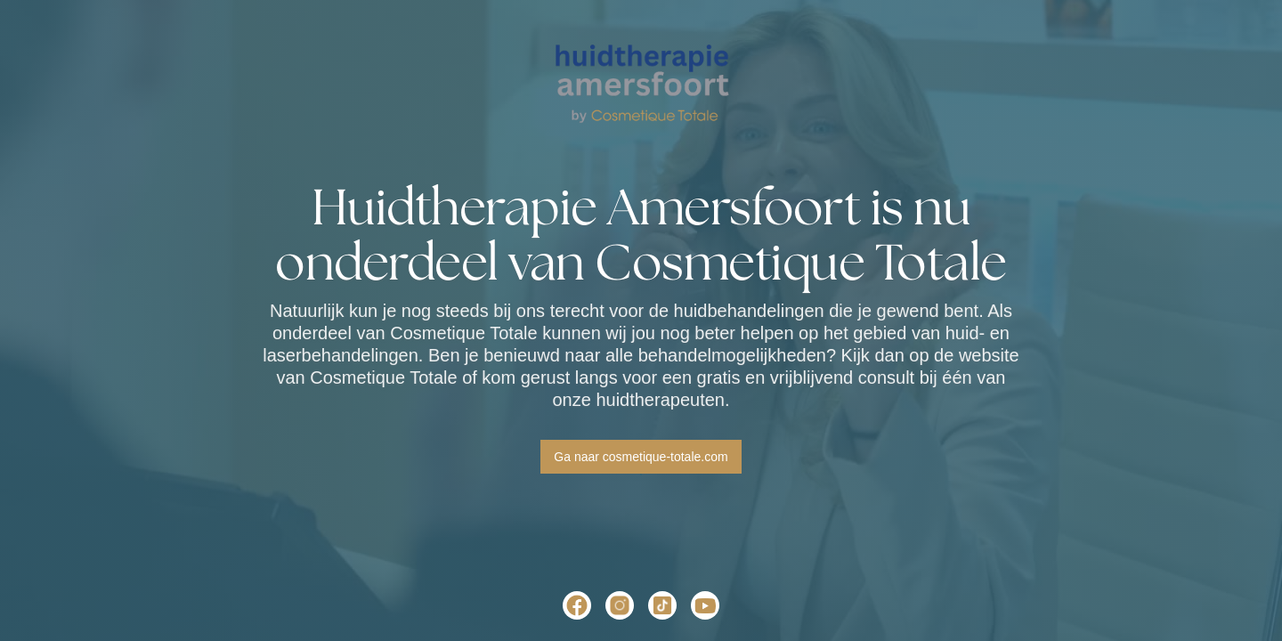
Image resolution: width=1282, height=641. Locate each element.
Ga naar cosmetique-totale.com (640, 457)
